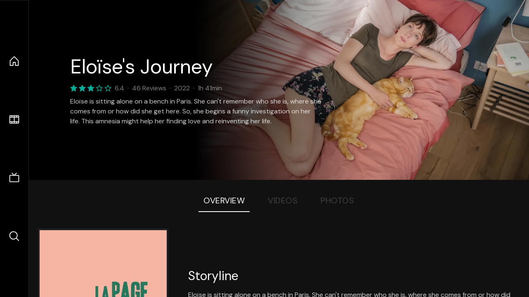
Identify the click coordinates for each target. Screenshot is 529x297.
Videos (283, 200)
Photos (337, 200)
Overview (224, 200)
